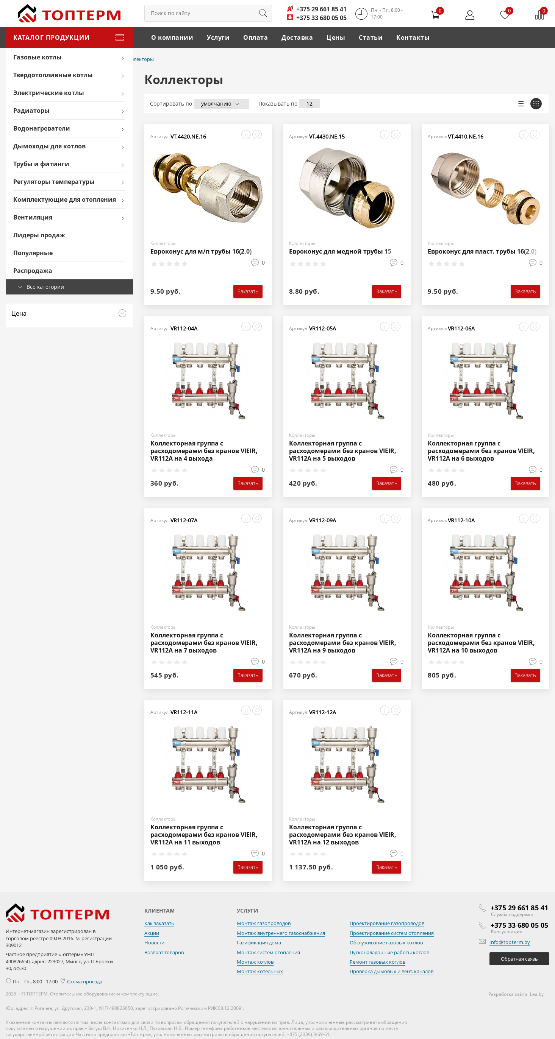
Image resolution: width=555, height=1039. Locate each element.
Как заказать (159, 923)
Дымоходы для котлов (49, 146)
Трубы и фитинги (41, 164)
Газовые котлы (37, 57)
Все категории (45, 286)
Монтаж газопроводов (264, 923)
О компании (172, 37)
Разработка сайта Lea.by (516, 994)
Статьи (371, 37)
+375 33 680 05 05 (321, 18)
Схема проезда (81, 981)
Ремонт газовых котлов (377, 961)
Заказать (248, 291)
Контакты (413, 37)
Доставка (297, 37)
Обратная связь (519, 958)
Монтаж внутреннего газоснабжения (281, 932)
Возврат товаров (164, 952)
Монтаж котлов (255, 961)
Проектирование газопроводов (387, 923)
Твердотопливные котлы (53, 75)
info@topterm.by (509, 941)
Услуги (218, 37)
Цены (336, 37)
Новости (154, 942)
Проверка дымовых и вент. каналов (391, 971)
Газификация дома (259, 942)
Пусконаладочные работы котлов (389, 952)
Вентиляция (32, 217)
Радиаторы (31, 110)
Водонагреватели (41, 128)
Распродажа (32, 270)
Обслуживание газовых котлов (386, 942)
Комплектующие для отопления (64, 199)
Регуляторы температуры (54, 182)
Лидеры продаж (39, 235)
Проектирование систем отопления (392, 932)
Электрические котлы (48, 93)
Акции (151, 932)
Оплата (255, 37)
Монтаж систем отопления (268, 952)
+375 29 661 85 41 (321, 9)
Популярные (33, 253)
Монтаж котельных (260, 971)
